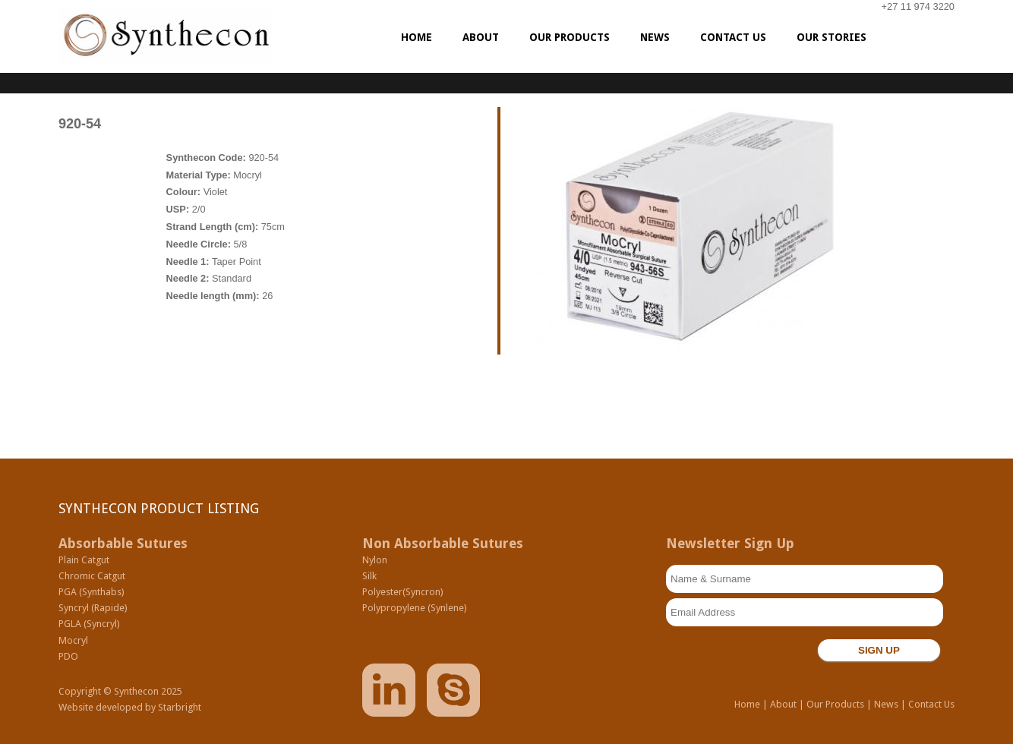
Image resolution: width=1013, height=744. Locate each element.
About (783, 704)
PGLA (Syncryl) (89, 623)
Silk (369, 576)
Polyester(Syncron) (402, 591)
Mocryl (73, 640)
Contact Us (931, 704)
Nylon (374, 560)
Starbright (179, 707)
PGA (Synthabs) (91, 591)
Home (747, 704)
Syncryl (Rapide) (93, 607)
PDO (68, 656)
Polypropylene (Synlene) (414, 607)
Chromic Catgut (91, 576)
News (886, 704)
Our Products (835, 704)
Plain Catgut (83, 560)
